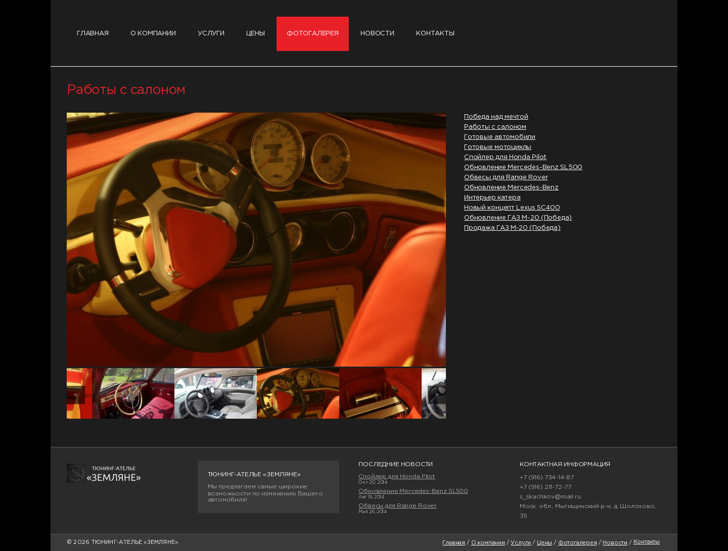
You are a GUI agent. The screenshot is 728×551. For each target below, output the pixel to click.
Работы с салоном (495, 127)
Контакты (435, 33)
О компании (153, 33)
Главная (93, 33)
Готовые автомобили (499, 137)
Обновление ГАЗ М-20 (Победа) (518, 218)
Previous (77, 395)
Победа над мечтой (496, 117)
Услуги (211, 33)
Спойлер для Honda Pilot (505, 157)
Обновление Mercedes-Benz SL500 (523, 167)
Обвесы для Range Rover (506, 177)
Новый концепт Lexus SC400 (512, 208)
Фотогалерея (313, 33)
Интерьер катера (492, 198)
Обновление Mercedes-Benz (511, 187)
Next (437, 395)
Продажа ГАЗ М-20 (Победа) (512, 228)
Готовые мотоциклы (497, 147)
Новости (377, 33)
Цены (255, 33)
